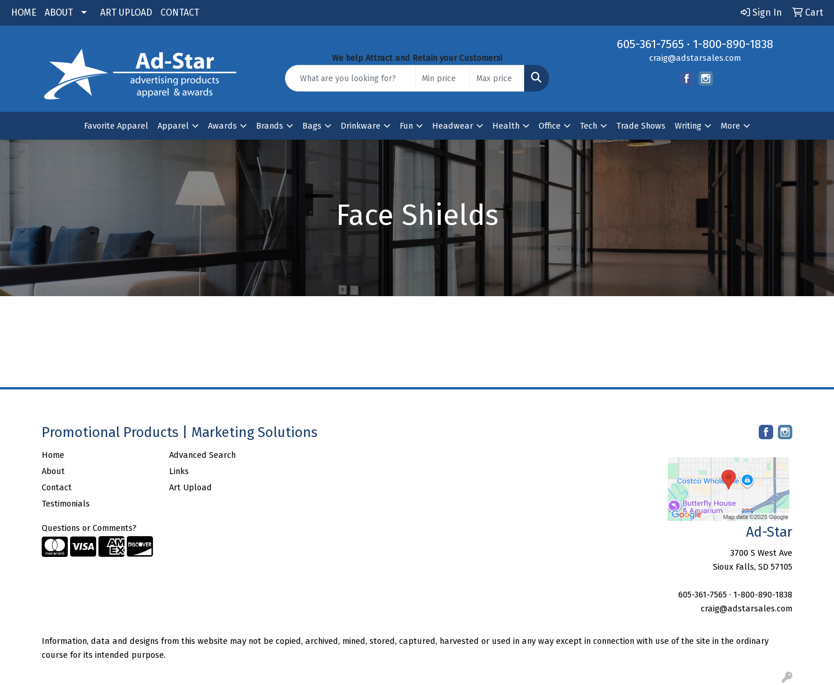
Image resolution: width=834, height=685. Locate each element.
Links (179, 471)
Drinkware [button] (361, 126)
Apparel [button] (173, 126)
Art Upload (190, 487)
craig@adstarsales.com (695, 58)
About (53, 471)
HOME (23, 12)
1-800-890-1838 (733, 44)
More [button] (730, 126)
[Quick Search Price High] (497, 78)
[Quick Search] (350, 78)
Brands (269, 126)
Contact (57, 487)
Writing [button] (688, 126)
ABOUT (59, 12)
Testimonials (66, 503)
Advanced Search (202, 455)
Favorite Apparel (116, 126)
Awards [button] (222, 126)
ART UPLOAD (126, 12)
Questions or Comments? (89, 528)
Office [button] (550, 126)
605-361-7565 (650, 44)
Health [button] (506, 126)
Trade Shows (640, 126)
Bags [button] (311, 126)
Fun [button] (406, 126)
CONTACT (179, 12)
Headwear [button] (452, 126)
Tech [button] (588, 126)
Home (53, 455)
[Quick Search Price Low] (442, 78)
